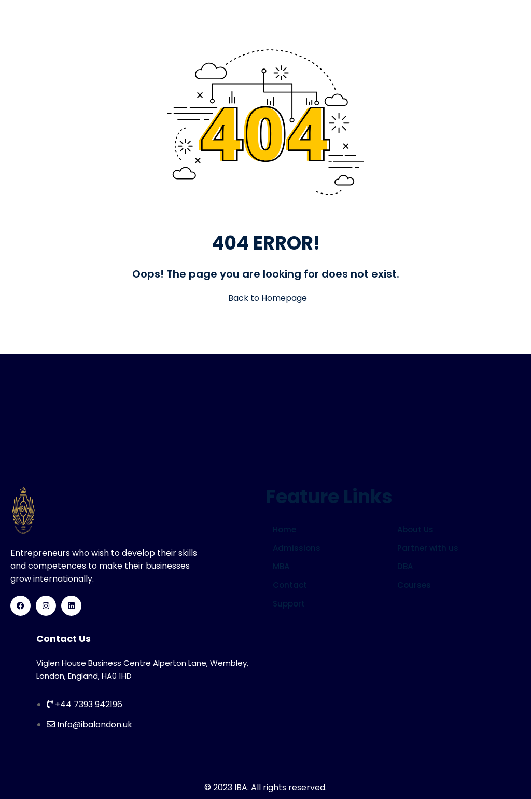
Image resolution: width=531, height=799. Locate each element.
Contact (290, 585)
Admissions (296, 548)
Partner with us (427, 548)
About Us (415, 529)
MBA (281, 566)
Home (284, 529)
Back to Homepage (265, 298)
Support (289, 603)
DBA (405, 566)
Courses (414, 585)
